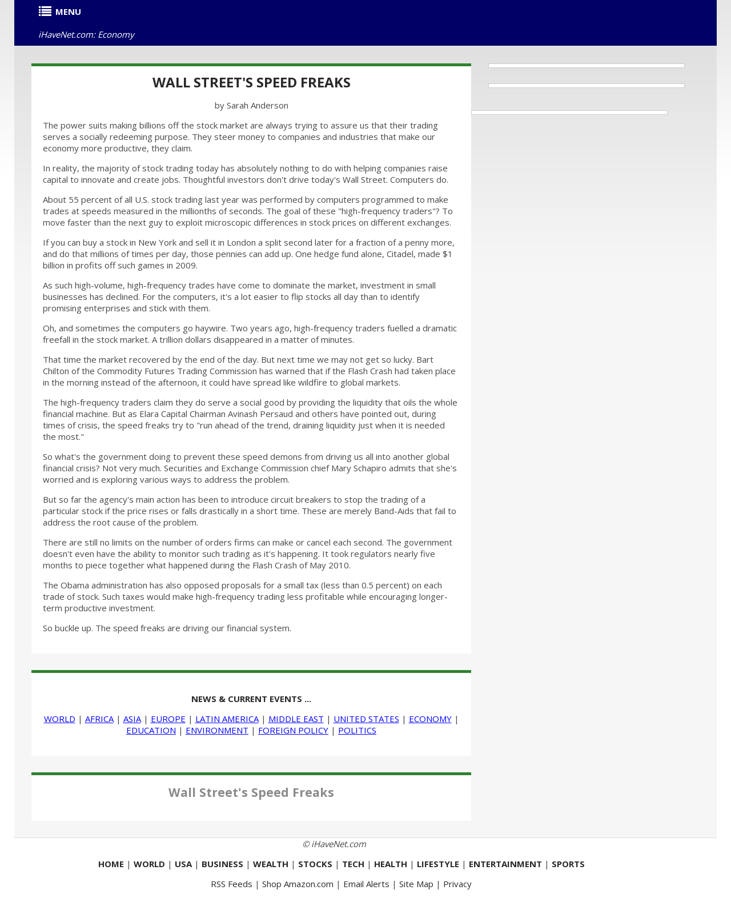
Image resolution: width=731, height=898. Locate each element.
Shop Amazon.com (298, 883)
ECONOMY (430, 718)
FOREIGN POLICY (293, 730)
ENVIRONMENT (217, 730)
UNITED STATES (366, 718)
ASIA (132, 718)
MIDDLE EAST (296, 718)
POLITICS (357, 730)
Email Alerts (366, 883)
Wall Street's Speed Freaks (251, 82)
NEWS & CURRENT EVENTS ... (251, 698)
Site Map (416, 883)
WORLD (59, 718)
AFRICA (99, 718)
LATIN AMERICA (227, 718)
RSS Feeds (231, 883)
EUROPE (168, 718)
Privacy (457, 883)
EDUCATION (151, 730)
